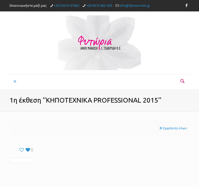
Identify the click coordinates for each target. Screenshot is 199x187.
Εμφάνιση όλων (173, 128)
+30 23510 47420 (66, 6)
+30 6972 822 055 (99, 6)
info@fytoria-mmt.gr (135, 6)
